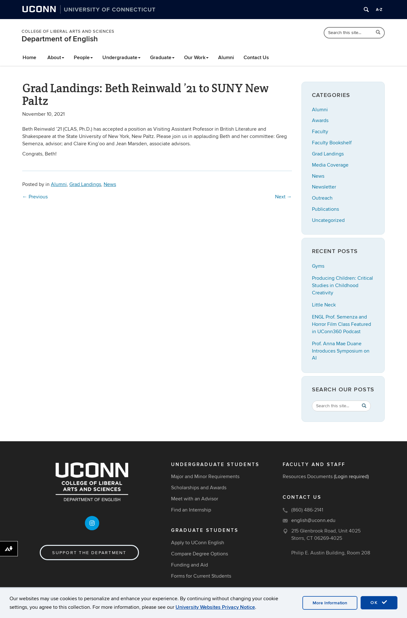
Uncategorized (328, 220)
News (110, 184)
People (83, 57)
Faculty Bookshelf (332, 143)
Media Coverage (330, 165)
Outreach (322, 198)
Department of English (60, 39)
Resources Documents (308, 476)
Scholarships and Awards (198, 487)
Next (283, 197)
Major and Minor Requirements (205, 476)
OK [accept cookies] (379, 602)
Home (29, 57)
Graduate (162, 57)
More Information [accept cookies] (330, 603)
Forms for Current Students (201, 576)
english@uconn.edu (313, 520)
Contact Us (256, 57)
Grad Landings (85, 184)
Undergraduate (121, 57)
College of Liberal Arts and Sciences (68, 31)
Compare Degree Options (199, 554)
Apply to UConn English (197, 542)
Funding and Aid (189, 565)
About (55, 57)
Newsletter (324, 187)
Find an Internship (191, 510)
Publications (325, 209)
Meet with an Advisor (194, 499)
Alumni (226, 57)
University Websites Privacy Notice (215, 607)
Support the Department (89, 552)
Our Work (196, 57)
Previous (35, 197)
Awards (320, 120)
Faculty (320, 131)
